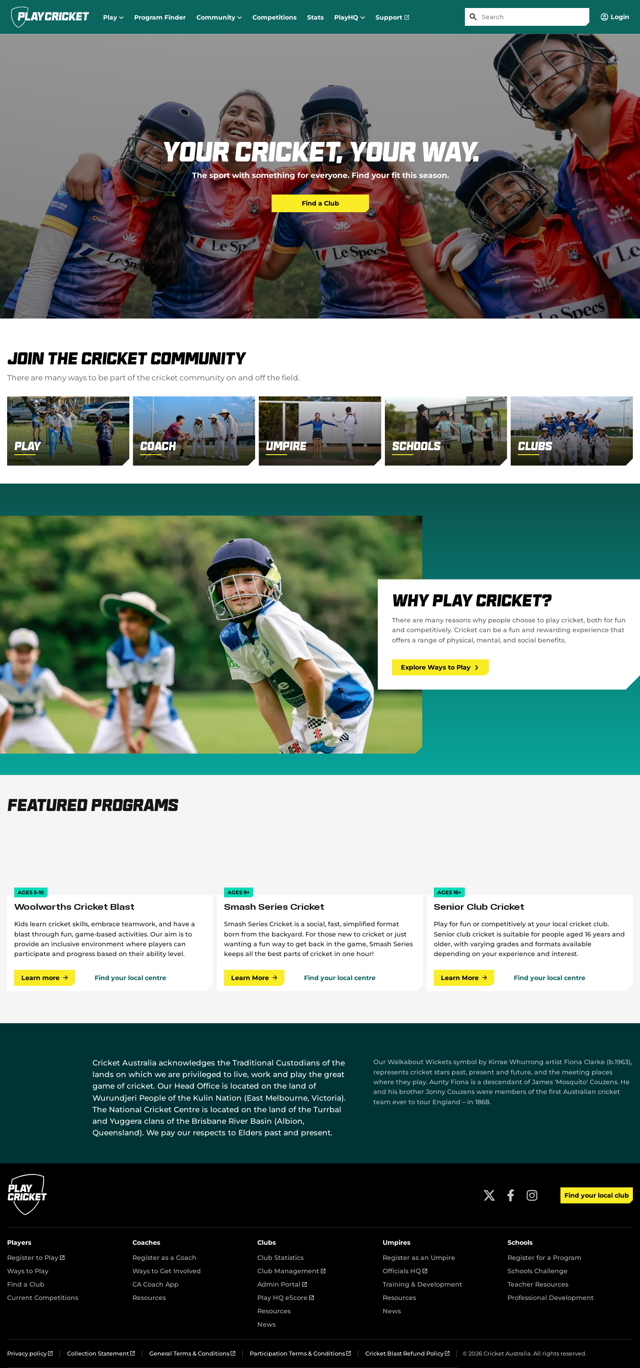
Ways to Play (27, 1271)
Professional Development (551, 1298)
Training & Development (422, 1284)
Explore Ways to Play (440, 667)
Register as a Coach (164, 1258)
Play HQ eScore (285, 1298)
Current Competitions (42, 1298)
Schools (520, 1243)
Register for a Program (544, 1258)
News (266, 1324)
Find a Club (320, 203)
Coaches (146, 1243)
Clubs (266, 1243)
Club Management (291, 1271)
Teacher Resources (538, 1284)
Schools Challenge (538, 1271)
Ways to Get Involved (166, 1271)
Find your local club (596, 1195)
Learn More (254, 978)
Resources (149, 1298)
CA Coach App (155, 1284)
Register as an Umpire (419, 1258)
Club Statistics (280, 1258)
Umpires (397, 1243)
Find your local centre (130, 978)
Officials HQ (405, 1271)
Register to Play (35, 1258)
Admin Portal (282, 1284)
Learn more (44, 978)
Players (19, 1243)
